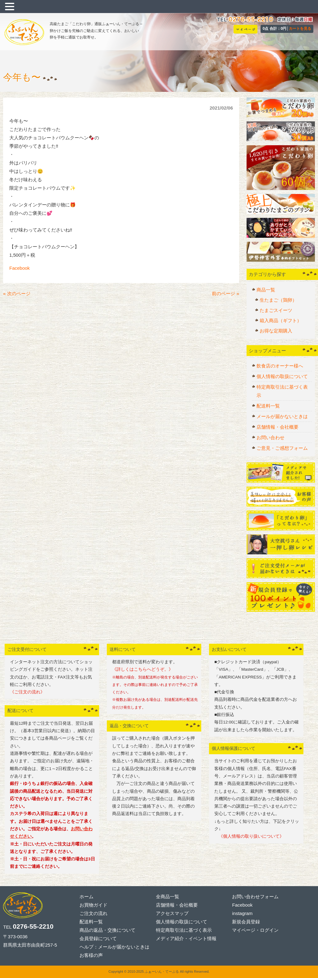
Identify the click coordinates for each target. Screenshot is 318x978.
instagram (242, 913)
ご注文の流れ (93, 913)
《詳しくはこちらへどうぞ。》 (142, 669)
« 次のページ (16, 293)
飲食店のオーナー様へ (280, 365)
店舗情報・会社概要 (277, 427)
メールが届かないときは (282, 416)
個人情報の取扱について (282, 376)
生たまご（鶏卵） (278, 300)
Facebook (19, 268)
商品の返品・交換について (107, 930)
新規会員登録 (246, 921)
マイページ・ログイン (255, 930)
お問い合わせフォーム (255, 896)
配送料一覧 (268, 405)
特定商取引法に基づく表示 (282, 391)
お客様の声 (91, 955)
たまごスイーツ (276, 310)
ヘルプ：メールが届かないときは (114, 946)
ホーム (86, 896)
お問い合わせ (270, 437)
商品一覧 (266, 289)
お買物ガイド (93, 905)
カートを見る (300, 28)
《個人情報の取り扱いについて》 (249, 836)
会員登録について (98, 938)
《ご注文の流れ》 (27, 692)
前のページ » (225, 293)
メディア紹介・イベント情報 (186, 938)
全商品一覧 (167, 896)
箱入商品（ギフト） (281, 320)
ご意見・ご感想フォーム (282, 448)
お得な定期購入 (276, 330)
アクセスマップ (172, 913)
